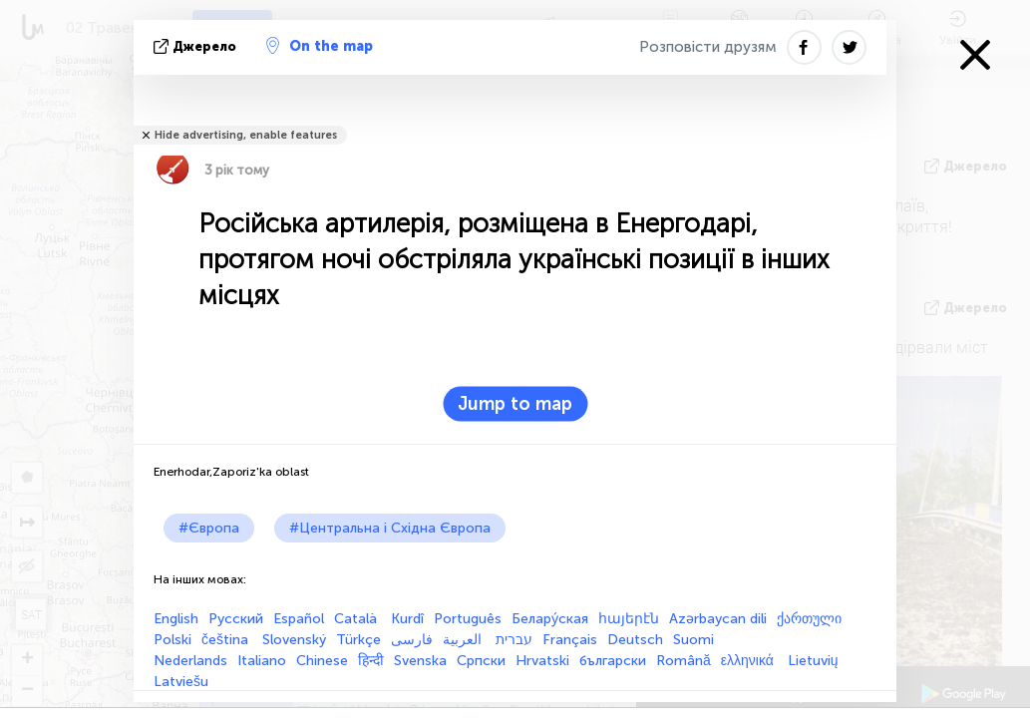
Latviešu (181, 681)
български (612, 660)
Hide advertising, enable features (246, 135)
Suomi (693, 639)
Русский (235, 618)
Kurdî (407, 618)
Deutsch (635, 639)
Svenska (420, 660)
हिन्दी (371, 660)
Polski (172, 639)
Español (298, 618)
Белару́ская (550, 618)
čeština (226, 639)
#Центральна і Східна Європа (390, 528)
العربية (464, 639)
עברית (514, 639)
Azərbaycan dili (718, 618)
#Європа (208, 528)
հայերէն (628, 618)
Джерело (197, 46)
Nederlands (190, 660)
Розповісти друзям (708, 47)
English (176, 618)
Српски (481, 660)
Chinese (322, 660)
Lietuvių (813, 660)
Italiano (261, 660)
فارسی (412, 639)
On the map (319, 46)
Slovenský (294, 639)
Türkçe (358, 639)
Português (468, 618)
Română (683, 660)
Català (357, 618)
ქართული (809, 618)
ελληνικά (749, 660)
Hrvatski (542, 660)
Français (569, 639)
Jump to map (515, 404)
